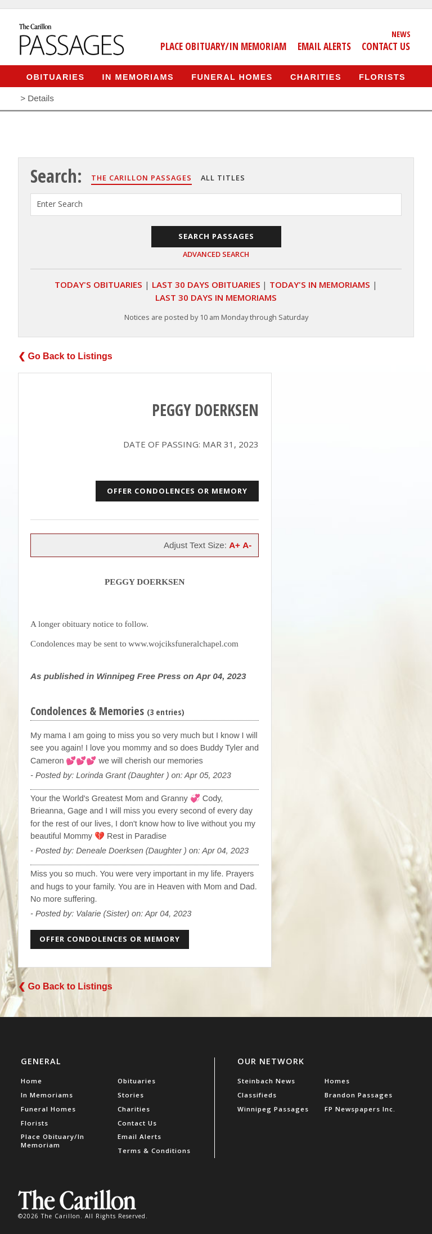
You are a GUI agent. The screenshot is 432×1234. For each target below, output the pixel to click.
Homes (337, 1081)
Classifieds (257, 1095)
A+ (234, 545)
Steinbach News (266, 1081)
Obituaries (55, 76)
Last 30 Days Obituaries (206, 284)
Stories (131, 1095)
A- (246, 545)
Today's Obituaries (98, 284)
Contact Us (386, 46)
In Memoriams (138, 76)
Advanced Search (216, 254)
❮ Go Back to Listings (65, 356)
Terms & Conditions (154, 1150)
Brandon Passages (359, 1095)
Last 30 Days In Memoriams (216, 297)
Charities (315, 76)
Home (31, 1081)
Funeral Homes (232, 76)
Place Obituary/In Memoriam (223, 46)
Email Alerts (324, 46)
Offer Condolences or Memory (177, 491)
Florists (382, 76)
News (401, 33)
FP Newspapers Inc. (360, 1109)
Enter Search (60, 203)
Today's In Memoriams (319, 284)
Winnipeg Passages (273, 1109)
